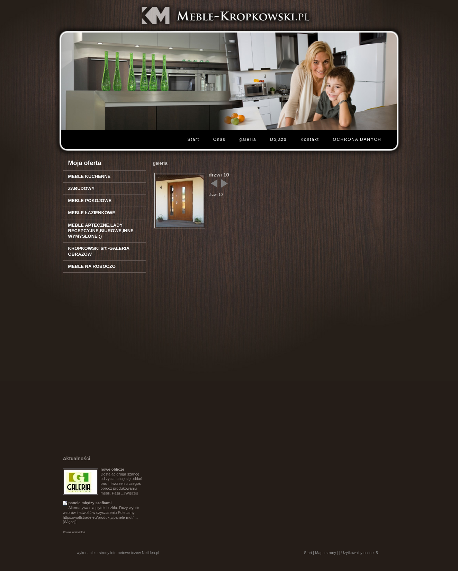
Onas (219, 139)
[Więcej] (131, 493)
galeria (248, 139)
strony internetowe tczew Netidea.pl (129, 553)
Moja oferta (84, 163)
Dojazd (278, 139)
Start (193, 139)
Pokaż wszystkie (74, 532)
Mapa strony (325, 553)
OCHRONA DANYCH (357, 139)
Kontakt (309, 139)
